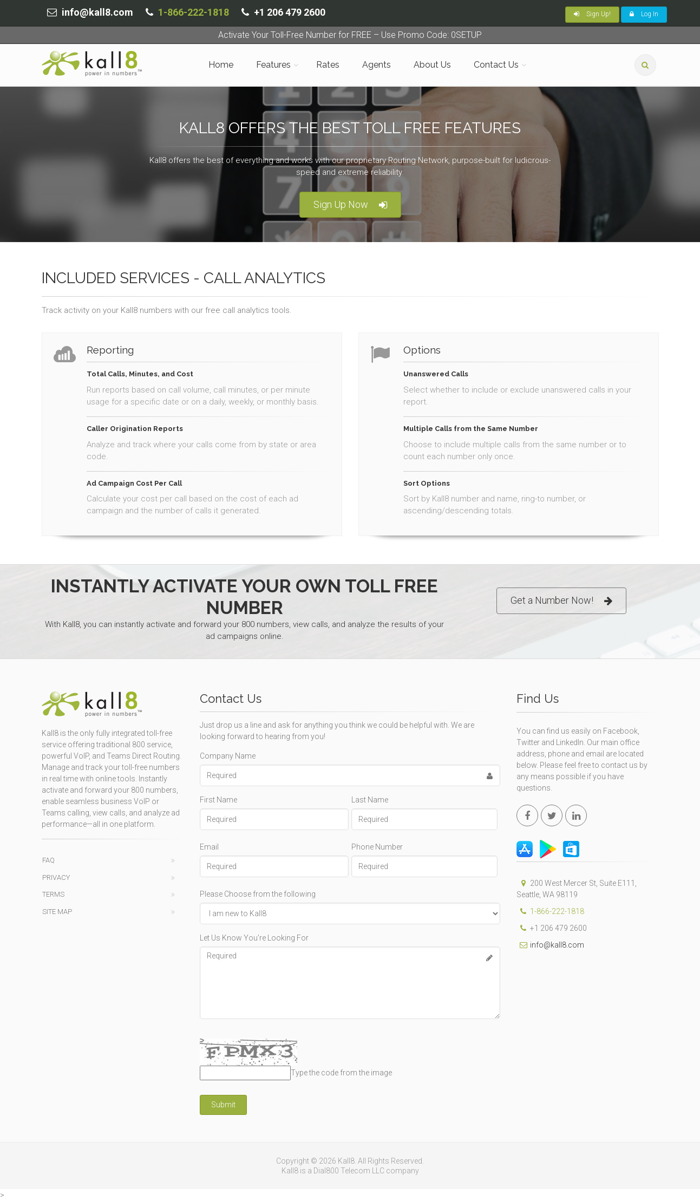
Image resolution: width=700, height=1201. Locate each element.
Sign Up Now (350, 205)
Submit (223, 1104)
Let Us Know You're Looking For (254, 938)
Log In (644, 14)
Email (209, 847)
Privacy (56, 877)
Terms (53, 894)
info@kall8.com (550, 945)
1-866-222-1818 (193, 12)
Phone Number (377, 847)
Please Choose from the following (258, 894)
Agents (376, 65)
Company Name (228, 756)
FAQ (48, 860)
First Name (218, 799)
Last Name (369, 799)
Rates (327, 65)
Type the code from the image (341, 1072)
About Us (432, 65)
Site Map (57, 912)
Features (273, 65)
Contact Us (496, 65)
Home (220, 65)
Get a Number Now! (561, 600)
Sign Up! (592, 14)
